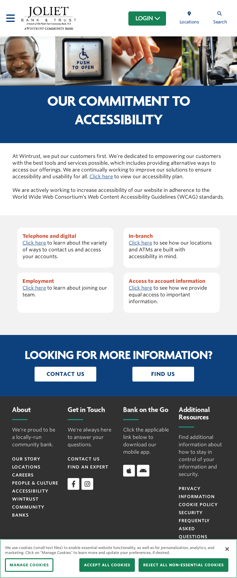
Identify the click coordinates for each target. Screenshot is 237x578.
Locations (26, 466)
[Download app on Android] (143, 471)
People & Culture (35, 483)
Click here (101, 177)
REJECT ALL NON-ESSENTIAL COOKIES (183, 565)
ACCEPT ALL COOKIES (107, 565)
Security (191, 512)
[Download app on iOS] (129, 471)
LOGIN (147, 18)
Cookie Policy (198, 504)
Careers (23, 475)
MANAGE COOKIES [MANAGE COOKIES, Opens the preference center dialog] (29, 565)
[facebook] (73, 484)
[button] (65, 374)
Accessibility (30, 491)
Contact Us (84, 458)
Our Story (26, 458)
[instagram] (87, 484)
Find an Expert (88, 466)
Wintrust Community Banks (28, 507)
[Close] (227, 549)
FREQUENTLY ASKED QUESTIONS (194, 528)
